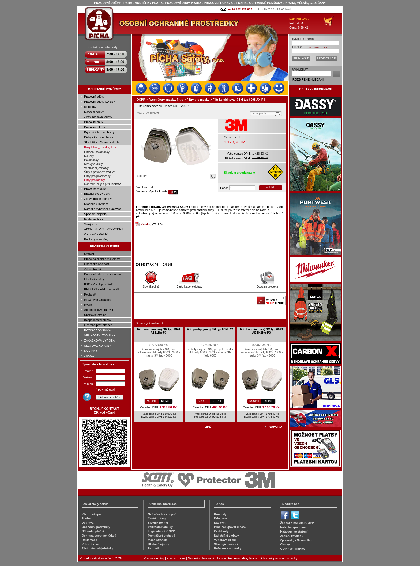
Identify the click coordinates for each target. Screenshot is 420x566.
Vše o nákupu (91, 514)
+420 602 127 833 (240, 9)
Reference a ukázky (227, 548)
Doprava (87, 522)
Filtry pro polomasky (97, 176)
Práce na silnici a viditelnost (102, 259)
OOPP (141, 99)
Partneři (153, 548)
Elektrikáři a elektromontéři (101, 289)
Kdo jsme (220, 518)
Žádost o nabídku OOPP (297, 523)
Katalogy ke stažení (294, 531)
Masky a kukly (93, 164)
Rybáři (88, 304)
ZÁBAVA (89, 355)
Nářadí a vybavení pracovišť (102, 209)
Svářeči (89, 253)
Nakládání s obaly (226, 535)
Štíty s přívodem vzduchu (100, 172)
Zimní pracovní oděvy (98, 116)
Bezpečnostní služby (97, 320)
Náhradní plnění (93, 531)
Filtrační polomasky (97, 152)
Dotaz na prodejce (267, 285)
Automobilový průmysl (98, 309)
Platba (86, 518)
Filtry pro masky (94, 180)
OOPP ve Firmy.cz (292, 548)
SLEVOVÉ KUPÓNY (97, 345)
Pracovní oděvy (94, 96)
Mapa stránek (157, 539)
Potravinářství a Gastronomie (103, 274)
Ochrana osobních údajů (99, 535)
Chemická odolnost (96, 264)
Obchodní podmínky (96, 527)
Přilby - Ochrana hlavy (98, 137)
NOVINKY (91, 350)
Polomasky (91, 160)
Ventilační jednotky (96, 168)
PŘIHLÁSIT (301, 58)
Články (285, 544)
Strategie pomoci (226, 544)
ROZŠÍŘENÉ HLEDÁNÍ (308, 79)
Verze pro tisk (260, 113)
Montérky (90, 106)
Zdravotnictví (92, 269)
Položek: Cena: (299, 23)
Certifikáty (221, 531)
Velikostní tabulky (160, 527)
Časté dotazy (157, 518)
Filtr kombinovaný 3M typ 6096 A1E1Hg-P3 (158, 331)
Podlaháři (90, 294)
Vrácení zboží (91, 544)
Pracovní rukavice (95, 127)
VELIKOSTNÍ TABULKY (99, 335)
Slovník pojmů (151, 285)
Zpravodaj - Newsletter (296, 540)
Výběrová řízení (225, 539)
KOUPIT (270, 187)
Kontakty (220, 514)
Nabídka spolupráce (294, 527)
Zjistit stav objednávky (97, 548)
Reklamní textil (93, 219)
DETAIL (165, 401)
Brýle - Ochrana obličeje (99, 132)
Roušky (89, 156)
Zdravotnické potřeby (98, 198)
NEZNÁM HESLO (318, 47)
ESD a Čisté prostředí (98, 284)
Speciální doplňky (95, 214)
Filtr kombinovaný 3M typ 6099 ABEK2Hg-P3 (261, 331)
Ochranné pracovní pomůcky (278, 558)
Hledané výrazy (158, 544)
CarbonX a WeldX (96, 234)
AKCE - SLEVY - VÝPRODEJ (103, 229)
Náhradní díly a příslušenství (102, 184)
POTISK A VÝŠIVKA (97, 330)
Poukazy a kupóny (96, 239)
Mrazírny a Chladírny (97, 299)
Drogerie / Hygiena (96, 203)
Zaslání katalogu (291, 535)
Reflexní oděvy (94, 111)
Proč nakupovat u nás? (230, 527)
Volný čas (90, 224)
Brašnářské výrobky (97, 193)
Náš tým (220, 522)
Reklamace (89, 539)
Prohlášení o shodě (161, 535)
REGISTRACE (326, 58)
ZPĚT (209, 426)
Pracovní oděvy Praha (242, 558)
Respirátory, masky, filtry (100, 147)
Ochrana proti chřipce (98, 325)
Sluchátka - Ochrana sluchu (102, 142)
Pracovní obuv (93, 122)
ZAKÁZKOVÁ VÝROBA (99, 340)
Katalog (146, 224)
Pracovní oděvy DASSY (99, 101)
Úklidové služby (94, 279)
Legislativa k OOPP (161, 531)
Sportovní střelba (95, 314)
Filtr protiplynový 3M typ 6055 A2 (210, 329)
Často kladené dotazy (189, 285)
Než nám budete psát (162, 514)
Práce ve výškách (95, 188)
